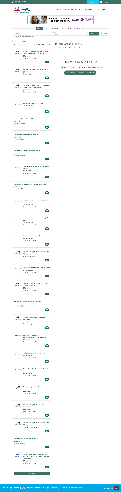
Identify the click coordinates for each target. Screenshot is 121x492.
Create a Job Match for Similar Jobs (80, 72)
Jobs (66, 9)
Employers (104, 2)
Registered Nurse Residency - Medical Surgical (29, 150)
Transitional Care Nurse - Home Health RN (27, 301)
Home (59, 9)
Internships (76, 9)
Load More (32, 473)
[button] (103, 34)
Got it (116, 488)
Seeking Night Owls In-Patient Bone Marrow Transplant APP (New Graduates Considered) (36, 456)
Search (39, 28)
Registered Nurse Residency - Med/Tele (26, 135)
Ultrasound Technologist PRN (23, 119)
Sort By (16, 44)
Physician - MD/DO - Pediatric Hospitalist (36, 252)
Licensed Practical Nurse (31, 335)
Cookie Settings (107, 488)
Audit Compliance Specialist (32, 236)
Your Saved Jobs (79, 28)
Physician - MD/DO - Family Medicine (34, 69)
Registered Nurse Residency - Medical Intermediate (30, 184)
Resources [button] (103, 9)
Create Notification (44, 44)
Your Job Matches (66, 28)
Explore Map (55, 28)
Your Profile (90, 9)
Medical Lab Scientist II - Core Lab (34, 353)
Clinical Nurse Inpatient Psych (33, 103)
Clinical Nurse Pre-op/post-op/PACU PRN (36, 267)
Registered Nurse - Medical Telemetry (26, 438)
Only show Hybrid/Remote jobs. (25, 37)
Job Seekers (93, 2)
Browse (46, 28)
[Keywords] (32, 34)
